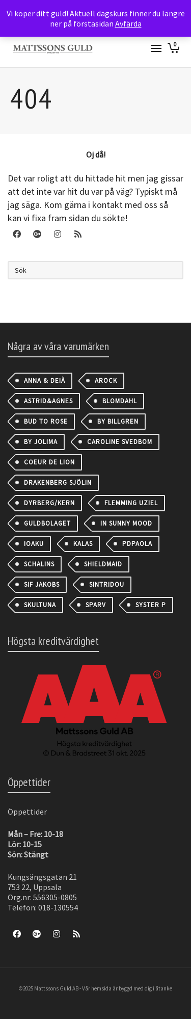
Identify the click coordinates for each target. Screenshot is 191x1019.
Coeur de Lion (49, 462)
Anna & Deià (44, 380)
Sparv (96, 604)
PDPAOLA (137, 543)
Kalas (83, 543)
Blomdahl (119, 401)
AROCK (106, 380)
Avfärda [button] (128, 23)
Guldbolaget (47, 523)
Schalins (39, 564)
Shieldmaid (103, 564)
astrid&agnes (48, 401)
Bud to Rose (46, 421)
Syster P (150, 604)
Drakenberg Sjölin (58, 482)
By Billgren (118, 421)
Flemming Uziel (131, 503)
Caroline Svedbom (119, 441)
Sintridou (106, 584)
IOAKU (34, 543)
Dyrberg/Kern (49, 503)
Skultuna (40, 604)
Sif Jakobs (42, 584)
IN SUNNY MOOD (126, 523)
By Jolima (41, 441)
